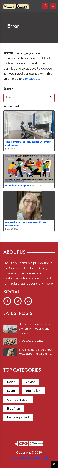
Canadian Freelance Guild (29, 458)
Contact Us (31, 79)
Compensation (18, 400)
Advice (31, 382)
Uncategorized (18, 417)
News (11, 382)
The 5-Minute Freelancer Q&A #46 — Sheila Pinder (25, 224)
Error (13, 26)
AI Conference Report (17, 185)
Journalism (33, 391)
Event (11, 391)
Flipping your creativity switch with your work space (28, 144)
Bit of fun (13, 408)
